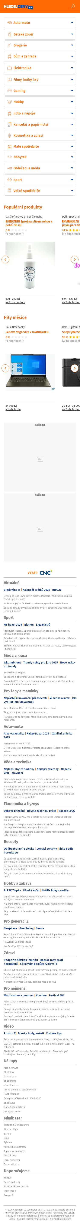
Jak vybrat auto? (12, 1111)
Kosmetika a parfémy (15, 1147)
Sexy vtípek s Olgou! (14, 672)
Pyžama (8, 1142)
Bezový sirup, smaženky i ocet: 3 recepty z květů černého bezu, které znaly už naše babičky (40, 867)
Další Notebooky (15, 327)
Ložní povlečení (12, 1160)
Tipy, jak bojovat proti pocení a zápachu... (26, 712)
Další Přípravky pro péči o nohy (24, 216)
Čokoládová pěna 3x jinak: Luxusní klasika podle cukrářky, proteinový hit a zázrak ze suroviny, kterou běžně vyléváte (34, 860)
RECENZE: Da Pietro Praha (17, 941)
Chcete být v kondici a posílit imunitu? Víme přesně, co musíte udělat (40, 970)
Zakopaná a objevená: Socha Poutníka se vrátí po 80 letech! (35, 677)
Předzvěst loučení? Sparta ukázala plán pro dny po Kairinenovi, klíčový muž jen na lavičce (37, 632)
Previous (5, 259)
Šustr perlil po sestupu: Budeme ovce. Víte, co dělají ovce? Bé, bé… (39, 1039)
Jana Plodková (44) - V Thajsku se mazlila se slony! (30, 708)
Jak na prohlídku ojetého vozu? (20, 1089)
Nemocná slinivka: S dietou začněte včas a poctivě (30, 981)
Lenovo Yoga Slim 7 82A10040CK (27, 331)
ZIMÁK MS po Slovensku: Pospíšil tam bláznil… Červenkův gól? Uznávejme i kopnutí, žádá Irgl (36, 1053)
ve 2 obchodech (15, 302)
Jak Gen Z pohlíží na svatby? (18, 946)
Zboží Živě (9, 1072)
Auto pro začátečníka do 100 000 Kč (22, 1098)
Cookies (21, 1219)
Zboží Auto (9, 1102)
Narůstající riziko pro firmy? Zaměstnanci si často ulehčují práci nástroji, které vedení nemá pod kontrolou (37, 826)
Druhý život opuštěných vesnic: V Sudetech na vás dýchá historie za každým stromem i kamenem (39, 898)
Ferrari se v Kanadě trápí (17, 743)
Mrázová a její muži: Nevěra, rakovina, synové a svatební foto (36, 603)
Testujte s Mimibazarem (16, 1125)
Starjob (8, 1177)
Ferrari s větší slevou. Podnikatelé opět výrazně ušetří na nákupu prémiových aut (37, 818)
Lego (6, 1138)
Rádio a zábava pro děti (16, 1186)
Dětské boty (10, 1155)
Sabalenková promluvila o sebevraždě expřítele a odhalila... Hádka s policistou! (40, 640)
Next (74, 259)
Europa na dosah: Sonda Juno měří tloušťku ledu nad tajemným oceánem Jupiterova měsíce (37, 1010)
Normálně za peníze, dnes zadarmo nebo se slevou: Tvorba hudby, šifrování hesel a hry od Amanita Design (39, 788)
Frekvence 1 (10, 1190)
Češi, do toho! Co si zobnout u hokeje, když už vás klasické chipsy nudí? (38, 875)
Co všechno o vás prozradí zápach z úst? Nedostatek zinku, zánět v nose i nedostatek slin (39, 976)
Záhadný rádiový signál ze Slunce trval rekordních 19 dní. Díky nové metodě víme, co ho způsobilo (39, 795)
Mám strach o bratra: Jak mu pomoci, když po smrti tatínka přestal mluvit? (39, 1003)
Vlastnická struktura (60, 1219)
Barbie (7, 1133)
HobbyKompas (11, 1094)
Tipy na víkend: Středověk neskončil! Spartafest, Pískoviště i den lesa (38, 913)
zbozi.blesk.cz (11, 1085)
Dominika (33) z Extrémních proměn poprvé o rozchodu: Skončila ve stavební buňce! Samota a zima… (39, 682)
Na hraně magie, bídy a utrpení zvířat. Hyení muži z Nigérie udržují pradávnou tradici (39, 905)
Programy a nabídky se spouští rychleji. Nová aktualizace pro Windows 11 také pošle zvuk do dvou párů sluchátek (36, 780)
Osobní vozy (10, 1076)
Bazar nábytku (11, 1164)
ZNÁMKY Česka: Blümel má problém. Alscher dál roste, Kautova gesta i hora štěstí (40, 647)
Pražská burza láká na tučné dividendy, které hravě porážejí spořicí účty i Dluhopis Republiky (39, 833)
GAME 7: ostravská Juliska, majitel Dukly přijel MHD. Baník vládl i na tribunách (39, 1045)
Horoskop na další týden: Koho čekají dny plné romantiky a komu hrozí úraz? (38, 718)
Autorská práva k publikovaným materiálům (28, 1212)
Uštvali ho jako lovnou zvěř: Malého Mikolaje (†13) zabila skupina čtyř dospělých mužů (38, 597)
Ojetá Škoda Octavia (14, 1107)
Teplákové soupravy (14, 1151)
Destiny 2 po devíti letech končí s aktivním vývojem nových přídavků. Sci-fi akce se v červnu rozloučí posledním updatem (39, 1018)
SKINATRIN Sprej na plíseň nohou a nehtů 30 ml (29, 223)
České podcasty (12, 1182)
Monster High (11, 1129)
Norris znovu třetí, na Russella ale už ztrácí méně (29, 755)
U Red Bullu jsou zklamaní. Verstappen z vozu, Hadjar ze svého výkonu (37, 749)
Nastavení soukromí (37, 1219)
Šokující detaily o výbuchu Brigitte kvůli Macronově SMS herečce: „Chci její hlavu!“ (37, 609)
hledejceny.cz (11, 1068)
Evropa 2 (8, 1195)
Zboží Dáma (10, 1080)
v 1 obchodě (13, 409)
